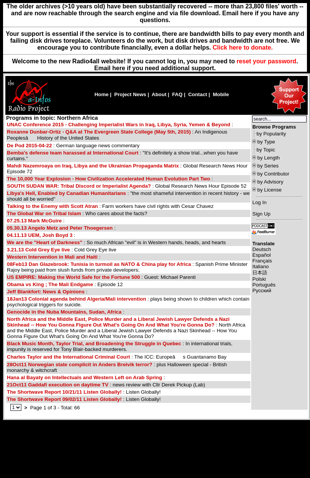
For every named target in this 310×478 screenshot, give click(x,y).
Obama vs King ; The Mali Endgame (50, 284)
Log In (259, 202)
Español (261, 255)
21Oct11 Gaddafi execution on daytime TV (57, 385)
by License (269, 190)
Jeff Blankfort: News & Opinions (46, 292)
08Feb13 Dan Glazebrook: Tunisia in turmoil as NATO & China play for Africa (99, 264)
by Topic (266, 150)
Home (101, 94)
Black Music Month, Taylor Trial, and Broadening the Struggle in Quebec (94, 343)
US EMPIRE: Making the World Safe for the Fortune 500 (73, 277)
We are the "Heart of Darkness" (44, 242)
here (118, 68)
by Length (268, 158)
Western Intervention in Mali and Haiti (52, 257)
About (159, 94)
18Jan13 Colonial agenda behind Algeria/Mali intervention (76, 299)
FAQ (177, 94)
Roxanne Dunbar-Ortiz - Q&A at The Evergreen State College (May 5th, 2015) (99, 132)
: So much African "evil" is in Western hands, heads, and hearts (116, 242)
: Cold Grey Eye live (61, 250)
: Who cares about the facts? (77, 213)
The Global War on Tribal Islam (44, 213)
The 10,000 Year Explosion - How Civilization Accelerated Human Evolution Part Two (108, 179)
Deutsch (261, 249)
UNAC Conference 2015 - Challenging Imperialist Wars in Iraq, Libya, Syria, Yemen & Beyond (118, 124)
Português (264, 285)
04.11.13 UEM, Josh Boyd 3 (40, 235)
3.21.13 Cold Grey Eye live (38, 250)
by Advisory (270, 182)
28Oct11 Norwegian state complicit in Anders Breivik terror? (79, 364)
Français (262, 261)
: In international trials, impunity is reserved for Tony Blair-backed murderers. (119, 346)
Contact (197, 94)
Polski (259, 279)
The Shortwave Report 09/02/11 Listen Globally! (64, 399)
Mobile (221, 94)
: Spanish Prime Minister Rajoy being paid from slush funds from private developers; (127, 267)
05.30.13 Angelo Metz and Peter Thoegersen (60, 228)
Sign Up (261, 214)
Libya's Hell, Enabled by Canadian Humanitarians (66, 193)
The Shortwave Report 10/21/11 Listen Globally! (64, 392)
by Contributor (273, 174)
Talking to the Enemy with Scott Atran (52, 206)
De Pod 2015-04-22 (29, 145)
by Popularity (271, 134)
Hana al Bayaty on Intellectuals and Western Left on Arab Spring (84, 377)
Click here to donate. (243, 47)
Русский (261, 290)
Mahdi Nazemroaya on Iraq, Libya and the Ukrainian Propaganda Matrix (93, 166)
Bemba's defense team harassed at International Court (73, 153)
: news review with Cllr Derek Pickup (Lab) (106, 385)
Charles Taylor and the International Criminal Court (68, 357)
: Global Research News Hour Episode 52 (127, 186)
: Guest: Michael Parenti (101, 277)
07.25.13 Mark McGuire (34, 221)
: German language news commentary (73, 145)
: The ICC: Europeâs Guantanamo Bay (116, 357)
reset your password (267, 61)
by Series (268, 166)
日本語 (259, 272)
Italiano (260, 266)
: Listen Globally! (84, 392)
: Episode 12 (65, 284)
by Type (266, 142)
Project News (130, 94)
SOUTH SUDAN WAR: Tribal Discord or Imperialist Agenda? (79, 186)
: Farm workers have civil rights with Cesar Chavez (110, 206)
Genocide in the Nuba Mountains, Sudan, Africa (64, 312)
